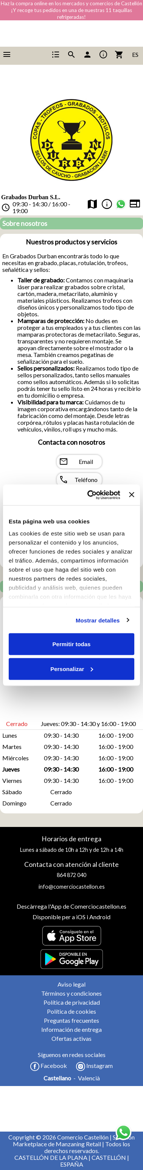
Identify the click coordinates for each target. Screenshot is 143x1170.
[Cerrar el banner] (131, 494)
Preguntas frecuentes (71, 1020)
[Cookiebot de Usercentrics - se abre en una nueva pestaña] (90, 495)
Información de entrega (71, 1029)
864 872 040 (71, 875)
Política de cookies (71, 1011)
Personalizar (71, 668)
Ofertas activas (71, 1038)
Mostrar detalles (98, 620)
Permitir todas (72, 644)
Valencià (89, 1078)
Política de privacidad (72, 1002)
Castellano (57, 1078)
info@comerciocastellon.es (72, 886)
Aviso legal (71, 984)
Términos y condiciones (71, 993)
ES (135, 54)
